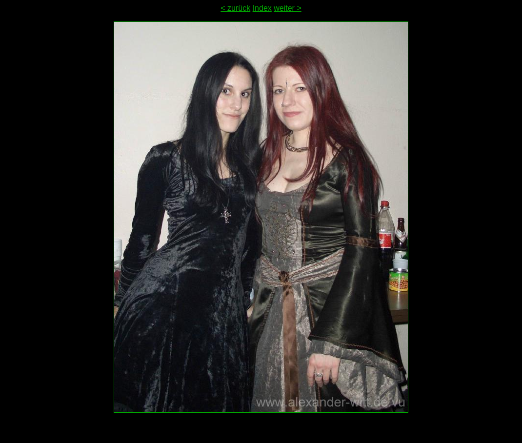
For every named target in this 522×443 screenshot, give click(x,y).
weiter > (287, 8)
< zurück (235, 8)
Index (262, 8)
